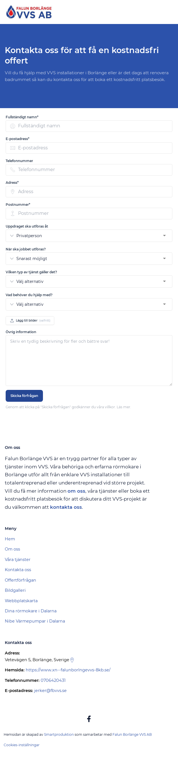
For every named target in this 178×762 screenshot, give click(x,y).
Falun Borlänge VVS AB (132, 734)
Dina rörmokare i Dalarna (31, 610)
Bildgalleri (15, 590)
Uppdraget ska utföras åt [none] (27, 226)
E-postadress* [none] (17, 139)
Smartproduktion (59, 734)
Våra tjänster (18, 559)
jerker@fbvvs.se (50, 690)
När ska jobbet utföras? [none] (26, 249)
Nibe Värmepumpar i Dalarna (35, 621)
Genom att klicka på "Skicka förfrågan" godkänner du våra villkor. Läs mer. (68, 407)
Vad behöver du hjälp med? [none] (29, 295)
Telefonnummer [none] (19, 161)
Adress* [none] (12, 182)
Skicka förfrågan (24, 396)
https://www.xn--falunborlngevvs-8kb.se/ (68, 670)
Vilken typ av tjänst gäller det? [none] (31, 272)
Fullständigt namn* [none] (22, 117)
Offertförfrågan (20, 580)
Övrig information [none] (21, 332)
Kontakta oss (18, 569)
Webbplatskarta (21, 600)
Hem (10, 539)
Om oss (12, 549)
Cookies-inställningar (22, 745)
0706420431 (53, 680)
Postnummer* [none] (18, 204)
